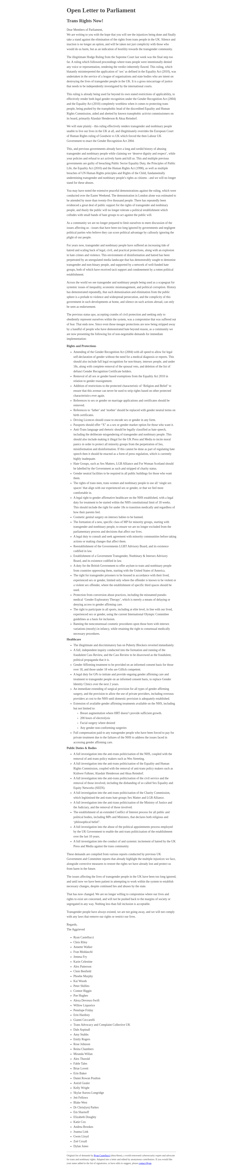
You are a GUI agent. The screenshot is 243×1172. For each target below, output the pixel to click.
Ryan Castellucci (102, 1155)
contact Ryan (145, 1163)
